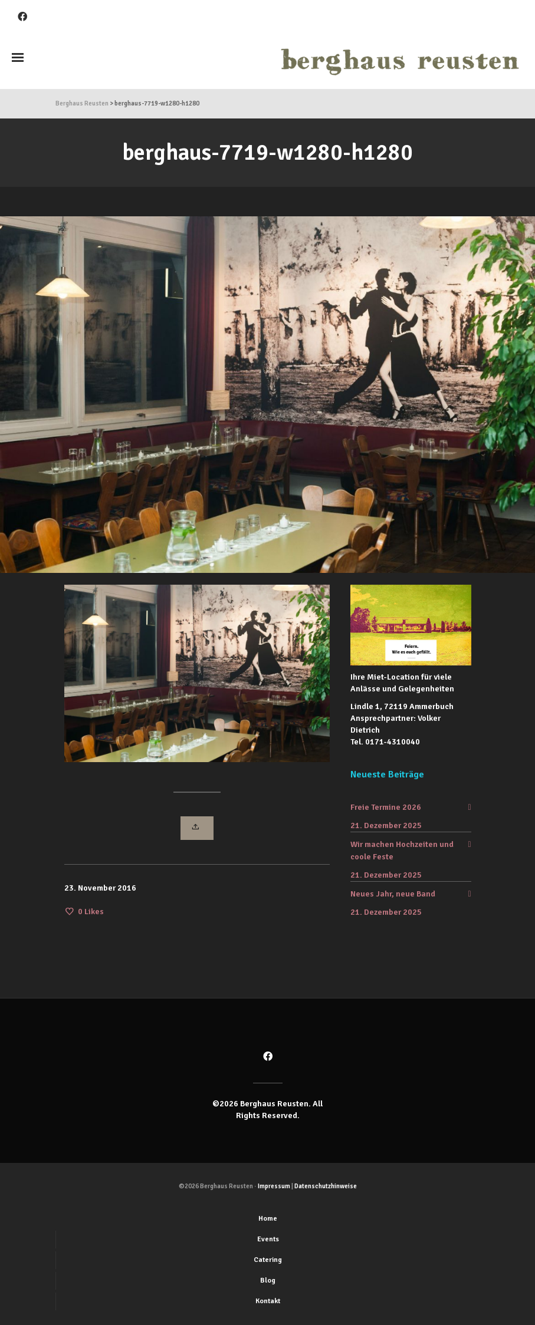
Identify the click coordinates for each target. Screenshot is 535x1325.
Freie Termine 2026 (385, 807)
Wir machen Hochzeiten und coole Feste (402, 850)
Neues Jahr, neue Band (392, 894)
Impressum (274, 1186)
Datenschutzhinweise (325, 1186)
